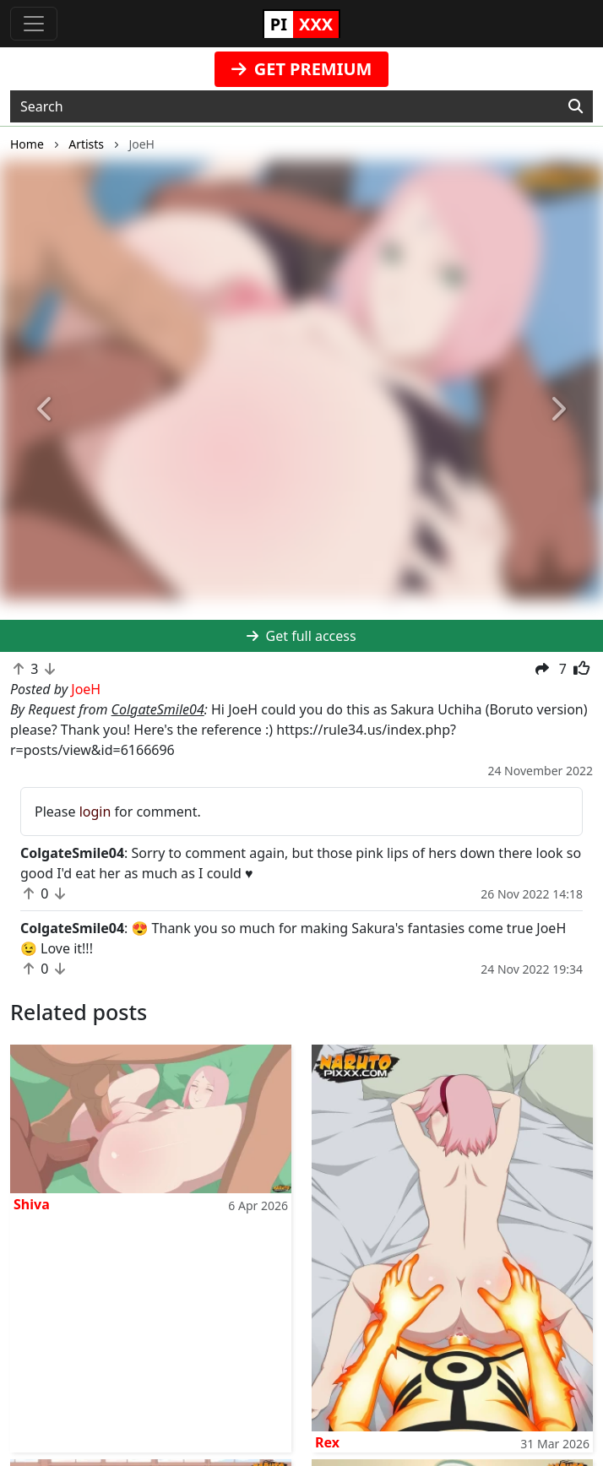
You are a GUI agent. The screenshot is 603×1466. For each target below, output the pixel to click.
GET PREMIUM (301, 68)
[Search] (575, 106)
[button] (45, 409)
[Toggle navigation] (33, 24)
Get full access (301, 636)
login (95, 811)
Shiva (32, 1204)
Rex (327, 1442)
